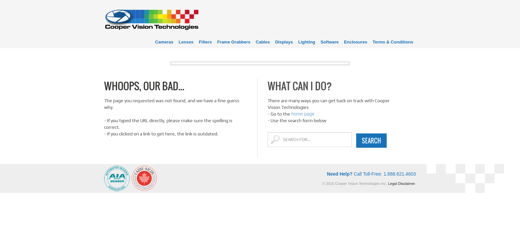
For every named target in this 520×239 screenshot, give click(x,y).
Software (329, 42)
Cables (263, 42)
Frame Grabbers (233, 42)
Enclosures (355, 42)
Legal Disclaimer (401, 184)
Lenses (186, 42)
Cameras (164, 42)
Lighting (306, 42)
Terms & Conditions (392, 42)
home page (302, 114)
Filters (205, 42)
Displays (284, 42)
